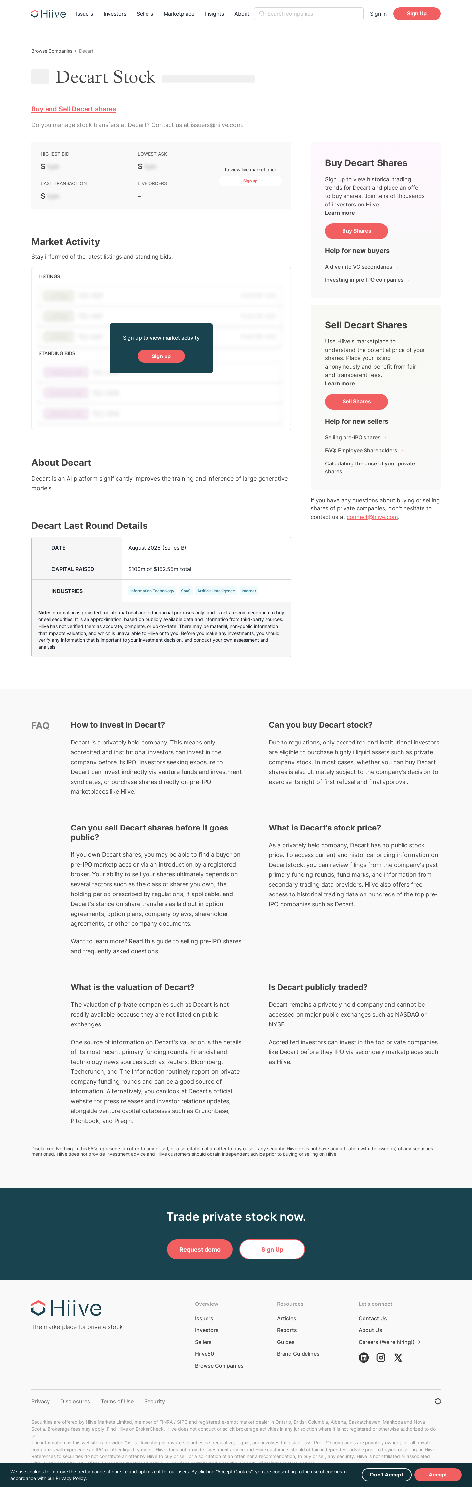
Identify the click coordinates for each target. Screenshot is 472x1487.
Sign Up (417, 13)
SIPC (182, 1422)
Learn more (340, 212)
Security (154, 1401)
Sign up (161, 356)
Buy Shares (356, 230)
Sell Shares (357, 401)
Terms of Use (117, 1401)
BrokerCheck (150, 1429)
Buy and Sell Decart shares (73, 109)
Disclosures (75, 1401)
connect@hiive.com (372, 517)
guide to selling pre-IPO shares (198, 941)
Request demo (200, 1249)
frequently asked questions (120, 951)
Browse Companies (51, 51)
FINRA (166, 1422)
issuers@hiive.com (216, 124)
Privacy (40, 1401)
